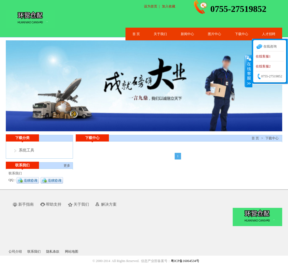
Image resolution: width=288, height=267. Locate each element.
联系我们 (34, 251)
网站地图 (71, 251)
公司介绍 (15, 251)
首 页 (136, 34)
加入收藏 (168, 6)
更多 (67, 165)
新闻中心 (187, 34)
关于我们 (160, 34)
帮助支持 (53, 204)
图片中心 (214, 34)
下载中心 (241, 34)
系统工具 (26, 150)
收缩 (248, 71)
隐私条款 (52, 251)
